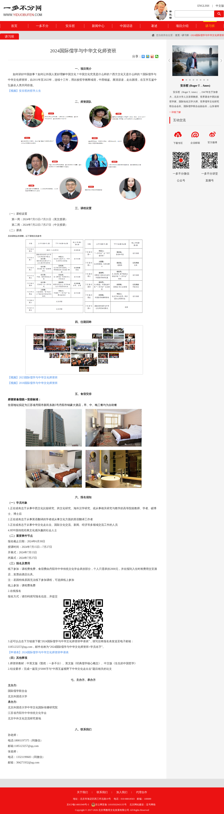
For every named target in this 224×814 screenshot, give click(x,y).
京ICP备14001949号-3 (78, 804)
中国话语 (126, 26)
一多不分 (42, 26)
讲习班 (210, 26)
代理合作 (141, 792)
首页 (14, 26)
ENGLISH (203, 5)
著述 (154, 26)
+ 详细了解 (175, 112)
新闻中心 (98, 26)
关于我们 (82, 792)
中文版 (220, 5)
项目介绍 (182, 26)
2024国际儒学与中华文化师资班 (207, 35)
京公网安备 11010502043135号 (109, 805)
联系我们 (102, 792)
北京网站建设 (137, 804)
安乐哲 (70, 26)
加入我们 (121, 792)
